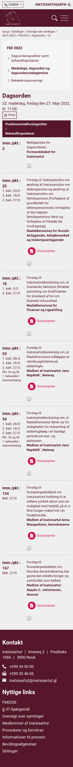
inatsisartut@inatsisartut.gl (33, 680)
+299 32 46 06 (21, 673)
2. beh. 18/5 (11, 195)
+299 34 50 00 (21, 666)
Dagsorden (38, 35)
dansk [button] (12, 5)
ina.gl (5, 31)
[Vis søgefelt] (54, 18)
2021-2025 (9, 35)
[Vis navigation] (64, 18)
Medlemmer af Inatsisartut (25, 723)
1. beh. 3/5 (10, 288)
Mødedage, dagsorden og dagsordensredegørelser (30, 70)
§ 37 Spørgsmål (16, 709)
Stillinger (10, 751)
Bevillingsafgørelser (19, 744)
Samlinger (18, 31)
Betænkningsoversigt (27, 80)
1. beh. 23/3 (11, 191)
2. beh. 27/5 (11, 293)
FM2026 (9, 702)
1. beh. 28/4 (11, 358)
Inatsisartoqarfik (53, 5)
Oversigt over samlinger (40, 31)
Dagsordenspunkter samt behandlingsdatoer (30, 58)
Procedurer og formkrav (23, 730)
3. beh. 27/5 (11, 200)
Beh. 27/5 (9, 498)
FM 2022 (23, 35)
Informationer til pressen (23, 737)
